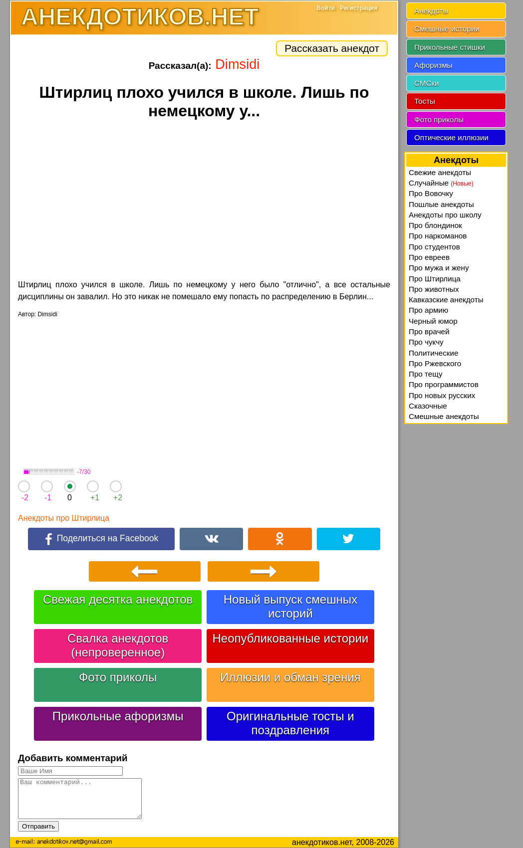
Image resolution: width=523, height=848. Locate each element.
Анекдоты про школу (445, 215)
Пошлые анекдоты (441, 204)
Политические (433, 353)
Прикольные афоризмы (118, 716)
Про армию (428, 310)
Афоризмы (433, 65)
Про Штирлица (435, 278)
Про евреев (429, 257)
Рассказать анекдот (331, 48)
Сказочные (428, 406)
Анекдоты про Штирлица (63, 518)
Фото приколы (118, 677)
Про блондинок (435, 225)
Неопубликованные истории (290, 638)
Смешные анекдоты (444, 416)
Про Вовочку (431, 193)
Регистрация (358, 7)
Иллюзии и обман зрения (290, 677)
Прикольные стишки (449, 47)
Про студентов (434, 246)
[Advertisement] (204, 201)
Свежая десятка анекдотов (118, 599)
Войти (325, 7)
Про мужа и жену (439, 267)
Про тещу (426, 374)
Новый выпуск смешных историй (290, 606)
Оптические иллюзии (451, 137)
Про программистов (444, 384)
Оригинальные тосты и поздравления (290, 723)
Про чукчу (426, 342)
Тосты (424, 101)
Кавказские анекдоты (446, 299)
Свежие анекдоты (440, 172)
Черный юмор (433, 321)
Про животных (434, 289)
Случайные (441, 183)
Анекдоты (431, 10)
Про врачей (429, 331)
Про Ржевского (435, 363)
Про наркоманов (438, 235)
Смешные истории (447, 28)
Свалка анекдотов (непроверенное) (117, 645)
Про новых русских (442, 395)
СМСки (426, 83)
